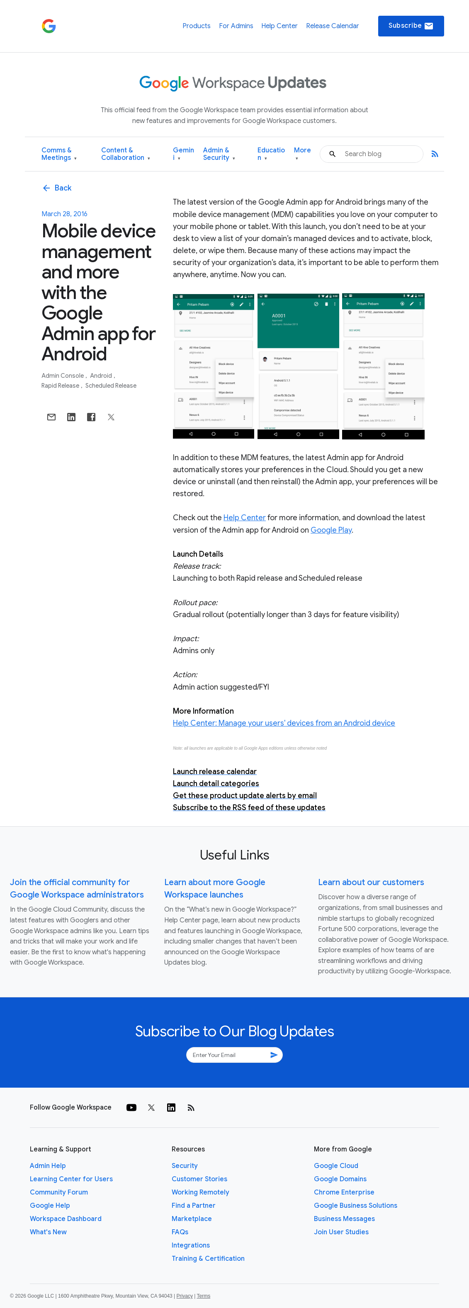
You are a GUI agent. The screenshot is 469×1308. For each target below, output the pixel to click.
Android (101, 375)
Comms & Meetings (59, 154)
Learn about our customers (371, 882)
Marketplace (192, 1219)
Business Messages (344, 1219)
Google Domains (340, 1179)
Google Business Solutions (355, 1206)
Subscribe (411, 26)
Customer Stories (199, 1179)
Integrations (191, 1245)
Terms (203, 1296)
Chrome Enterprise (344, 1192)
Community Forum (59, 1192)
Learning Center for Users (71, 1179)
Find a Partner (194, 1206)
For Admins (236, 26)
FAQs (180, 1232)
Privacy (185, 1296)
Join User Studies (341, 1232)
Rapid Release (60, 385)
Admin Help (48, 1166)
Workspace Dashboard (66, 1219)
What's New (48, 1232)
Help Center (279, 26)
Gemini (183, 154)
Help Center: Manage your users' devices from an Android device (284, 723)
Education (271, 154)
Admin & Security (219, 154)
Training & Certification (208, 1259)
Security (185, 1166)
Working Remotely (200, 1192)
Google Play (331, 530)
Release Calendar (332, 26)
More (302, 154)
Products (196, 26)
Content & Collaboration (125, 154)
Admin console (63, 375)
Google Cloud (336, 1166)
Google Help (50, 1206)
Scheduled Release (110, 385)
